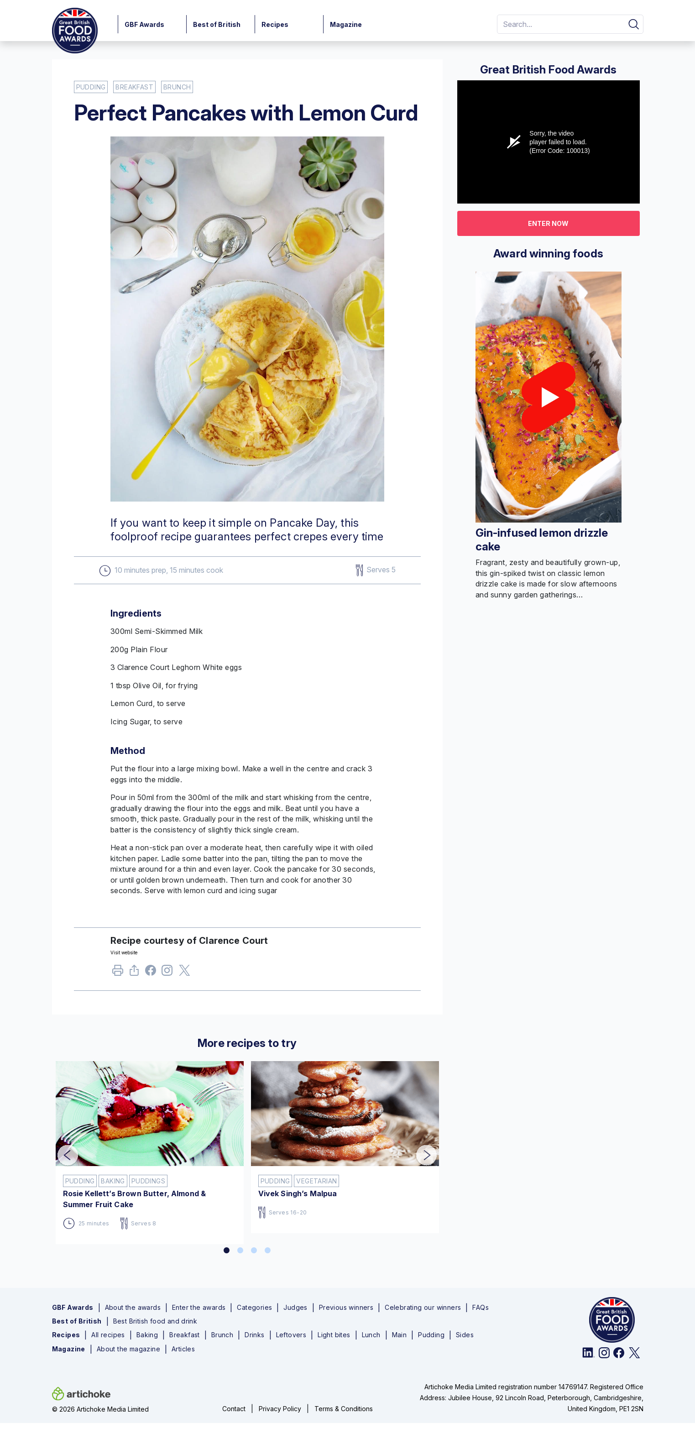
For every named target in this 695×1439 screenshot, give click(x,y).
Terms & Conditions (343, 1409)
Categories (254, 1307)
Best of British (217, 24)
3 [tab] (254, 1250)
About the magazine (128, 1349)
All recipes (108, 1335)
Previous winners (346, 1307)
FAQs (480, 1307)
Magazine (346, 24)
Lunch (371, 1335)
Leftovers (291, 1335)
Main (399, 1335)
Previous (61, 1149)
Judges (295, 1307)
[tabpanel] (149, 1149)
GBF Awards (145, 24)
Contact (234, 1409)
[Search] (559, 24)
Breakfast (184, 1335)
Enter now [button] (548, 223)
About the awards (133, 1307)
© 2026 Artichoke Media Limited (100, 1409)
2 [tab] (240, 1250)
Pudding (431, 1335)
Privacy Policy (280, 1409)
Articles (183, 1349)
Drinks (254, 1335)
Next (419, 1149)
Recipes (275, 24)
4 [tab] (267, 1250)
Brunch (222, 1335)
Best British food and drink (155, 1321)
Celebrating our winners (423, 1307)
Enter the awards (198, 1307)
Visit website (123, 952)
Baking (147, 1335)
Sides (465, 1335)
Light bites (334, 1335)
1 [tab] (226, 1250)
